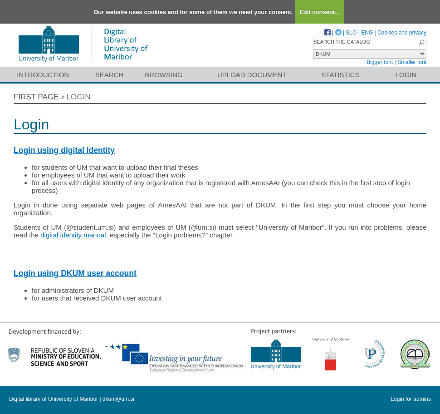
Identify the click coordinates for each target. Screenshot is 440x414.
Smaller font (411, 62)
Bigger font (380, 62)
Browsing (163, 75)
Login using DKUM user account (75, 273)
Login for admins (411, 399)
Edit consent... (319, 12)
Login (406, 75)
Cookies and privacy (401, 33)
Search (109, 75)
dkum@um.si (118, 399)
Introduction (43, 75)
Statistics (340, 75)
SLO (351, 33)
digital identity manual (73, 235)
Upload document (252, 75)
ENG (367, 33)
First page (36, 97)
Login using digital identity (64, 150)
